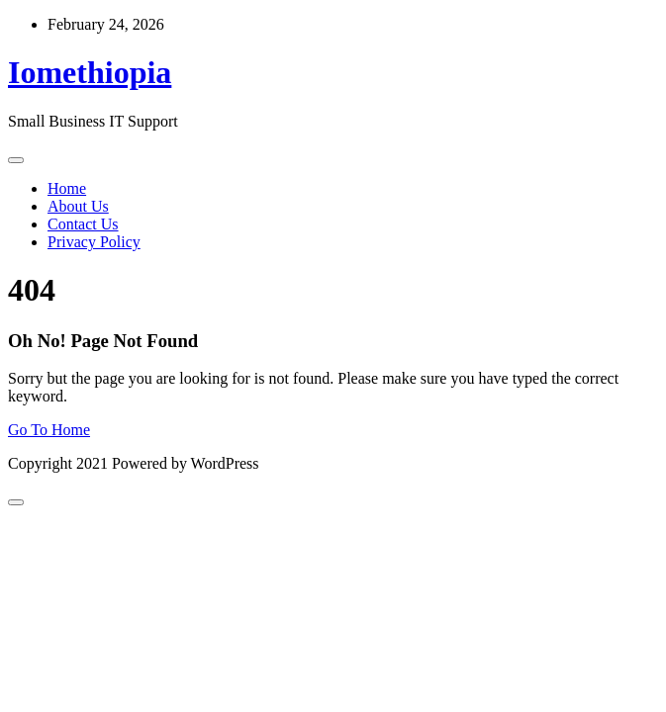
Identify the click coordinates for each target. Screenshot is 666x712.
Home (67, 188)
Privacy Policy (94, 241)
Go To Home (49, 429)
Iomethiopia (89, 72)
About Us (78, 206)
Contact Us (83, 224)
